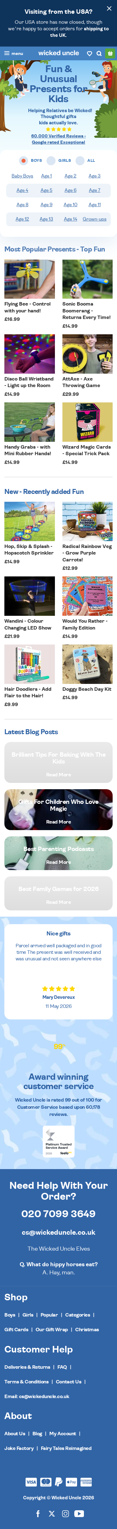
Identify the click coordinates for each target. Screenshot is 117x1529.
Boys (9, 1314)
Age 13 (46, 219)
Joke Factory (18, 1448)
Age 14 (70, 219)
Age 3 (94, 176)
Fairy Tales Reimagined (66, 1448)
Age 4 (22, 190)
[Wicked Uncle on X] (52, 1514)
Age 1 (46, 176)
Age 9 (46, 204)
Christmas (87, 1329)
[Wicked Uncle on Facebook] (38, 1514)
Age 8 (22, 204)
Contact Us (68, 1381)
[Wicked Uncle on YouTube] (79, 1514)
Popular (49, 1314)
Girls (27, 1314)
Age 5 (46, 190)
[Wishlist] (89, 53)
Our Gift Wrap (52, 1329)
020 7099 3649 (58, 1214)
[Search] (99, 53)
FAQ (62, 1367)
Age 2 (70, 176)
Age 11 (95, 204)
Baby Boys (22, 176)
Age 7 (94, 190)
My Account (62, 1433)
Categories (77, 1314)
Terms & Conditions (26, 1381)
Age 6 (70, 190)
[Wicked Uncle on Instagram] (65, 1514)
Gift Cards (16, 1329)
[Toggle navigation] (13, 54)
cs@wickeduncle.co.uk (58, 1232)
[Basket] (110, 53)
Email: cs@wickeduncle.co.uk (36, 1396)
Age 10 (70, 204)
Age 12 (22, 219)
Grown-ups (94, 219)
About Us (14, 1433)
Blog (37, 1433)
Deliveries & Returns (27, 1367)
